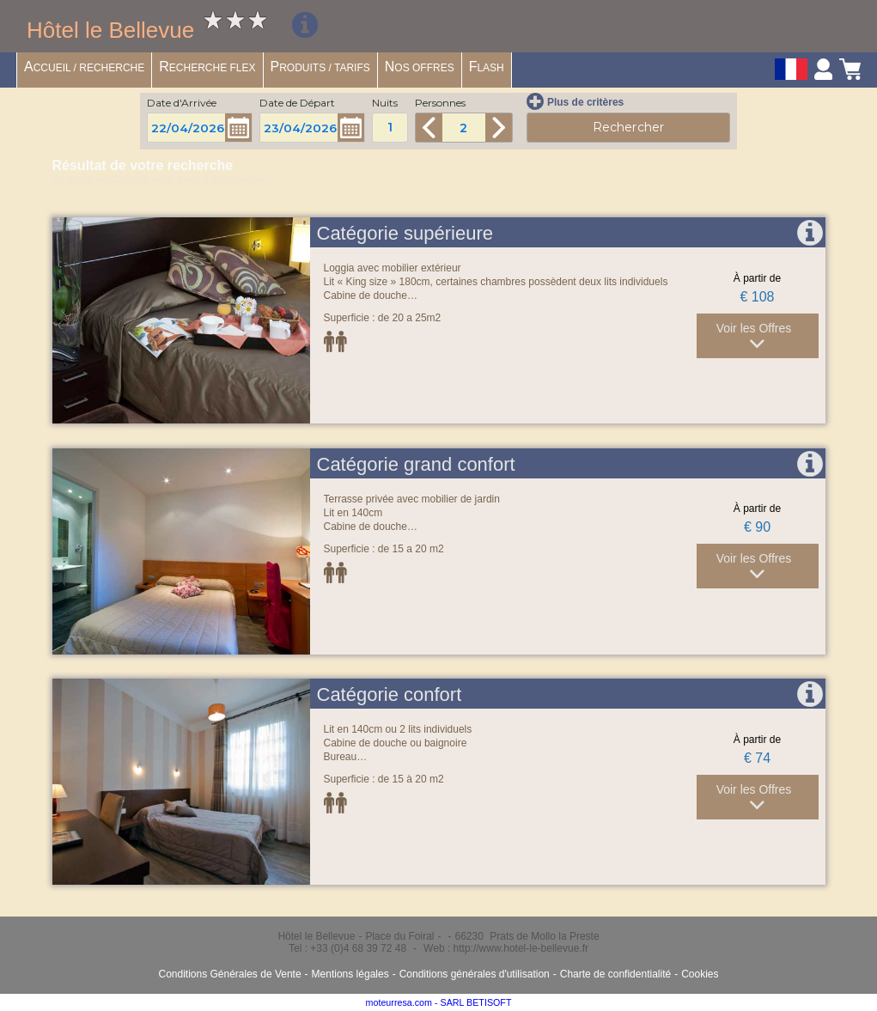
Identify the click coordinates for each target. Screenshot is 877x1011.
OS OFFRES (419, 66)
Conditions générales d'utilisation (474, 974)
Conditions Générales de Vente (229, 974)
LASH (486, 66)
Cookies (699, 974)
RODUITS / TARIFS (320, 66)
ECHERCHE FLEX (207, 66)
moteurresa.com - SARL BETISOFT (439, 1002)
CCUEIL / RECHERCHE (84, 66)
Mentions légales (350, 974)
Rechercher (628, 127)
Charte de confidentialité (615, 974)
